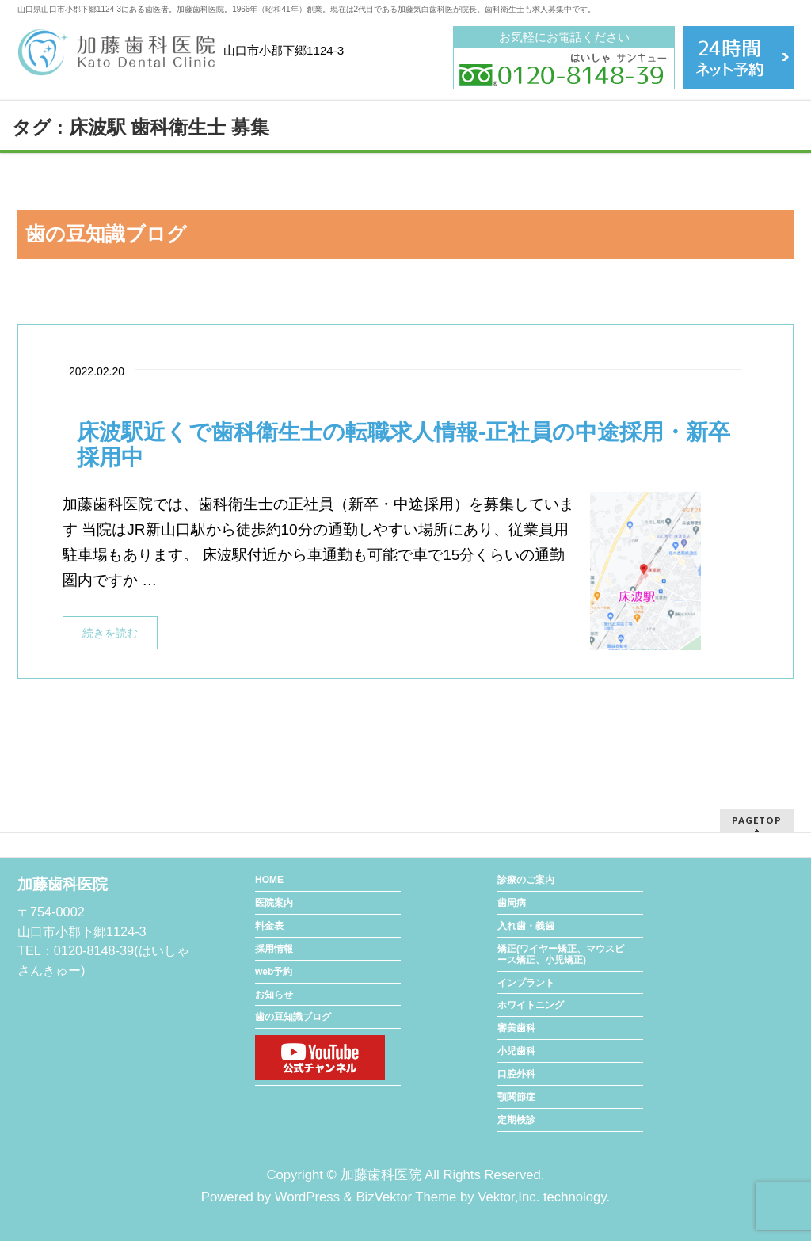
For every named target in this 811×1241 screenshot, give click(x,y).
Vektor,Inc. (508, 1197)
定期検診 (516, 1119)
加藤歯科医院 (381, 1174)
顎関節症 (516, 1096)
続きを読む (110, 632)
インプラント (525, 982)
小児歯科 (516, 1050)
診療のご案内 (525, 879)
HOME (269, 879)
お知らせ (274, 994)
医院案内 (274, 902)
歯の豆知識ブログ (293, 1016)
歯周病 (511, 902)
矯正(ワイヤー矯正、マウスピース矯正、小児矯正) (560, 954)
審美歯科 (516, 1028)
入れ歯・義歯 (525, 925)
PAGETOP (757, 820)
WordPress (307, 1197)
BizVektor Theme (406, 1197)
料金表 (269, 925)
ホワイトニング (530, 1005)
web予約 (273, 971)
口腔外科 (516, 1073)
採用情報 (274, 948)
